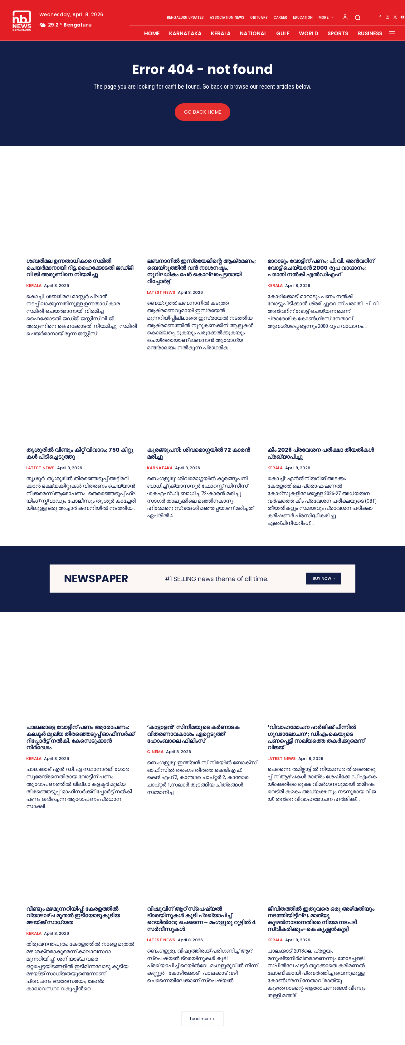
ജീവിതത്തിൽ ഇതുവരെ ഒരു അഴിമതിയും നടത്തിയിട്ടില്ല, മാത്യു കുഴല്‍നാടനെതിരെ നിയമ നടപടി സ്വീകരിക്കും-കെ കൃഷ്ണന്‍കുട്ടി (320, 919)
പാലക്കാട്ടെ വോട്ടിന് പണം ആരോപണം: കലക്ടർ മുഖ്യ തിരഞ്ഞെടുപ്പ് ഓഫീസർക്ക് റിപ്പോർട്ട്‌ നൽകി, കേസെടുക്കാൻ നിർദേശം (80, 737)
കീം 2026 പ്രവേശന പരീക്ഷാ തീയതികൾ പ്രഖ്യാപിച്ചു (320, 453)
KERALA (33, 285)
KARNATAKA (160, 468)
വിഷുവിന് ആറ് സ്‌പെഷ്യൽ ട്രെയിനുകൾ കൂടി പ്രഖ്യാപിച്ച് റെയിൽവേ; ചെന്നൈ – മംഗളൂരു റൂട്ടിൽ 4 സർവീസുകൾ (201, 919)
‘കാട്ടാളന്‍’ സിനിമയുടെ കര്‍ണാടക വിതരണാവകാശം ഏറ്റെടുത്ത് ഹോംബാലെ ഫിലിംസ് (193, 734)
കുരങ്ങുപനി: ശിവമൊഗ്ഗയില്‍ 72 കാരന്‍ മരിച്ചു (198, 453)
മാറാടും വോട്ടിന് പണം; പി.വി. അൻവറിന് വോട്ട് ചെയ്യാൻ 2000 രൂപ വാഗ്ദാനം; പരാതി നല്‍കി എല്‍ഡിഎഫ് (320, 268)
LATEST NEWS (161, 292)
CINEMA (155, 752)
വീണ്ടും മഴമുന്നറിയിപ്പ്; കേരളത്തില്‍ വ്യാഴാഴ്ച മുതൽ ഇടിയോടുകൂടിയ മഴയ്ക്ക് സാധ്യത (73, 915)
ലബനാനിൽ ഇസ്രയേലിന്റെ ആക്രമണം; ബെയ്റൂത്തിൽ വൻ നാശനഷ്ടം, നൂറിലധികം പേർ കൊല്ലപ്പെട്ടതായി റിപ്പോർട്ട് (201, 271)
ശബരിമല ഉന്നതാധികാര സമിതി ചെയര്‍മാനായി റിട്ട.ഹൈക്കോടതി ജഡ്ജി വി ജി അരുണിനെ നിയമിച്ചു (79, 268)
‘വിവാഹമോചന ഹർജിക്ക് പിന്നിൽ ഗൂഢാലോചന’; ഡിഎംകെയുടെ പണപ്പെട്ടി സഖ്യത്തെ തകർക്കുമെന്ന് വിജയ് (315, 737)
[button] (357, 17)
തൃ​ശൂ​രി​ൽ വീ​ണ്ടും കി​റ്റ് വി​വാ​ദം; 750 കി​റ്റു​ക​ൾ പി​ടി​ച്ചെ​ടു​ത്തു (79, 453)
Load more (202, 1019)
